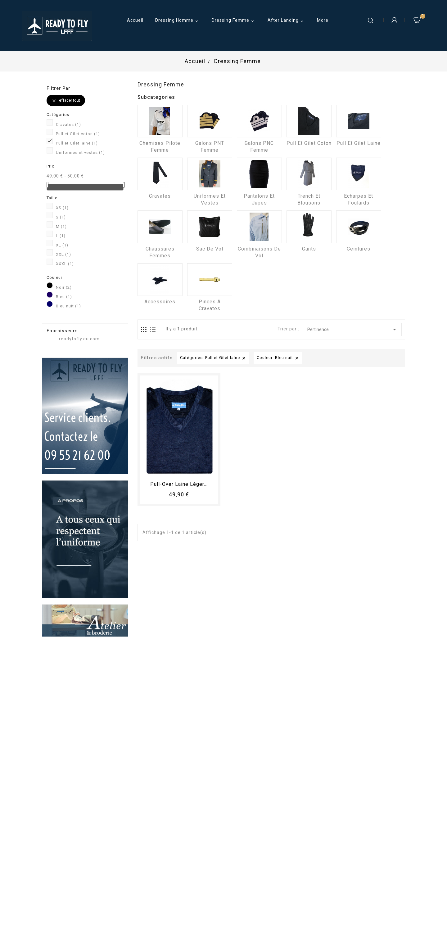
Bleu (64, 296)
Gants (309, 249)
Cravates (68, 124)
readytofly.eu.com (79, 338)
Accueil (135, 20)
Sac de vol (209, 249)
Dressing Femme (234, 21)
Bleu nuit (68, 306)
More (322, 20)
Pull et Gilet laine (77, 143)
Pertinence (352, 329)
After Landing (286, 21)
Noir (64, 287)
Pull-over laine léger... (179, 484)
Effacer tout (66, 100)
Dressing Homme (177, 21)
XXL (63, 254)
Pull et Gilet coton (78, 133)
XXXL (65, 263)
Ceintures (358, 249)
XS (62, 207)
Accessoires (159, 302)
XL (62, 245)
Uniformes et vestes (80, 152)
